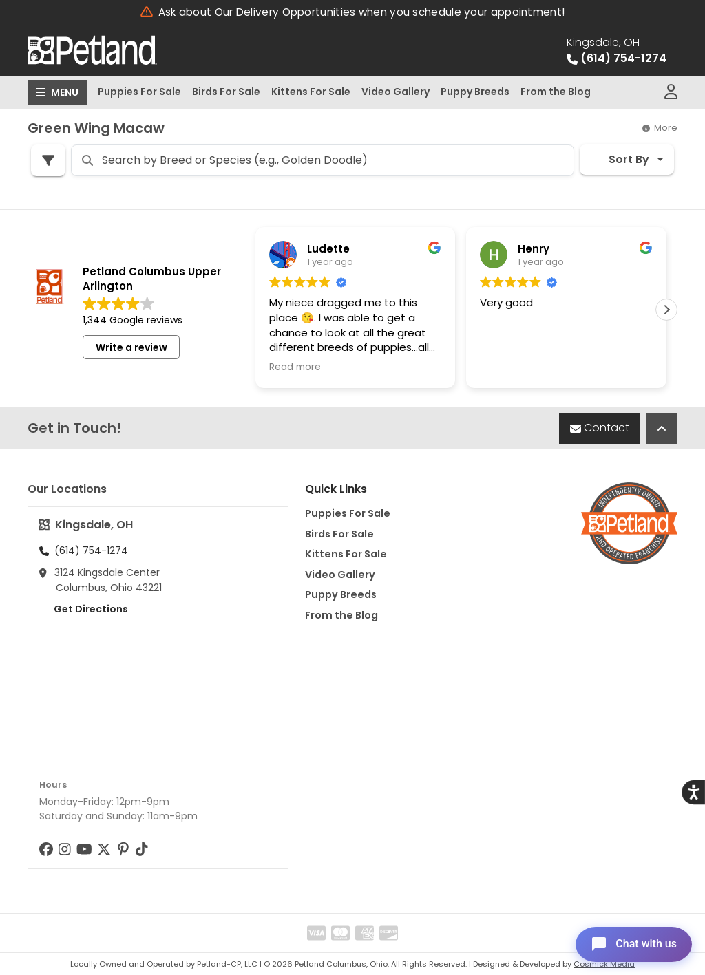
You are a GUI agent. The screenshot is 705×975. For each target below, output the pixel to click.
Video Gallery (395, 91)
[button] (666, 309)
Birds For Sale (226, 91)
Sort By (620, 159)
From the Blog (555, 91)
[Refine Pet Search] (48, 160)
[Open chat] (631, 943)
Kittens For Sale (310, 91)
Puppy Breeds (475, 91)
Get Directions (83, 609)
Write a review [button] (131, 347)
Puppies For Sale (139, 91)
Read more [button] (295, 367)
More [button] (659, 127)
